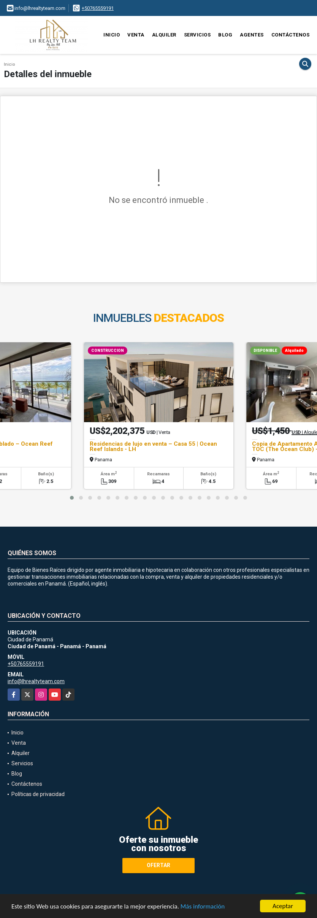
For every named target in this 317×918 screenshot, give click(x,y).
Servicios (197, 35)
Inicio (111, 35)
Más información (203, 907)
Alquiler (164, 35)
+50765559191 (98, 8)
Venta (135, 35)
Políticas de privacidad (38, 794)
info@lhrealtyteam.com (36, 681)
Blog (225, 35)
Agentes (252, 35)
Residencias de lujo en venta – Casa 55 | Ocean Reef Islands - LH (153, 446)
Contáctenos (290, 35)
